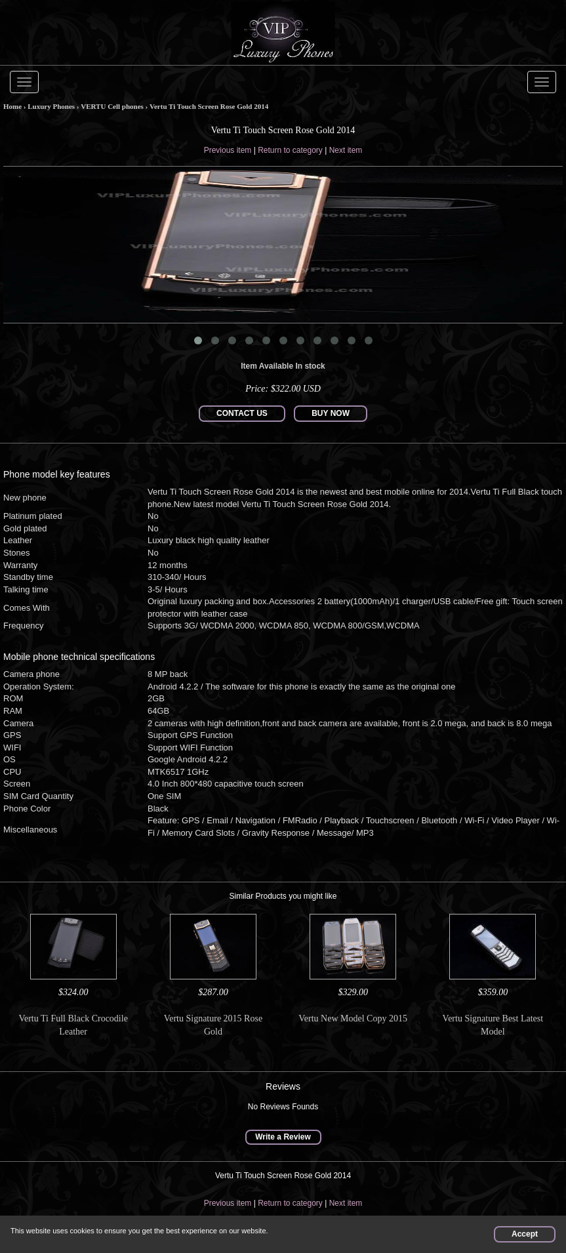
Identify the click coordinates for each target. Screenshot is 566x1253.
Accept (525, 1234)
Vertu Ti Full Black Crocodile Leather (72, 1025)
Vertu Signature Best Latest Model (493, 1025)
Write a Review (282, 1136)
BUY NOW (331, 413)
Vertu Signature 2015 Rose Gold (213, 1025)
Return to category (290, 150)
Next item (346, 150)
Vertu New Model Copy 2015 (352, 1018)
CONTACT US (242, 413)
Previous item (228, 150)
